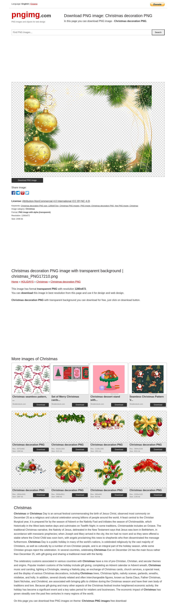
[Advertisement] (88, 60)
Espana (33, 4)
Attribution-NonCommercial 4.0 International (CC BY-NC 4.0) (56, 201)
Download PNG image (27, 180)
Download (41, 405)
